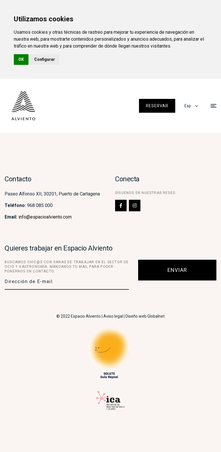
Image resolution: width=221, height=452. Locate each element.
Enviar (177, 270)
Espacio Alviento (86, 316)
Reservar (157, 105)
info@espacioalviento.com (45, 217)
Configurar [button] (44, 59)
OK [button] (21, 59)
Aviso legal (113, 316)
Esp (187, 105)
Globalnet (156, 316)
